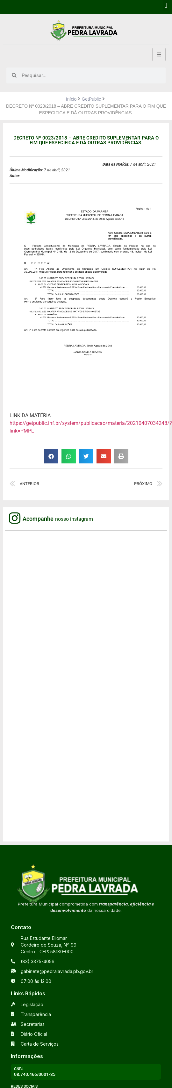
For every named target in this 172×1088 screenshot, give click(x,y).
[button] (166, 5)
